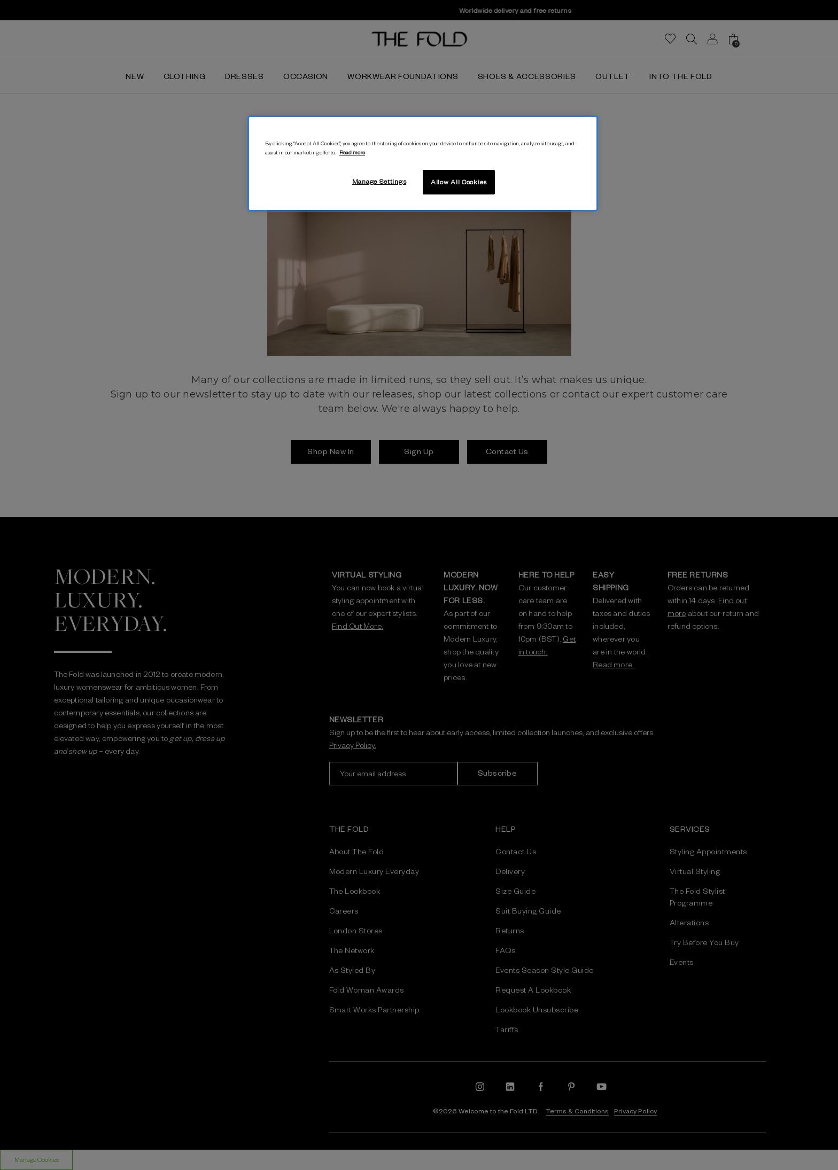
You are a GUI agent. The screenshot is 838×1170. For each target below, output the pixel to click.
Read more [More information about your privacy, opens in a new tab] (352, 152)
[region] (422, 163)
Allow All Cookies (459, 181)
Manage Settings (379, 181)
